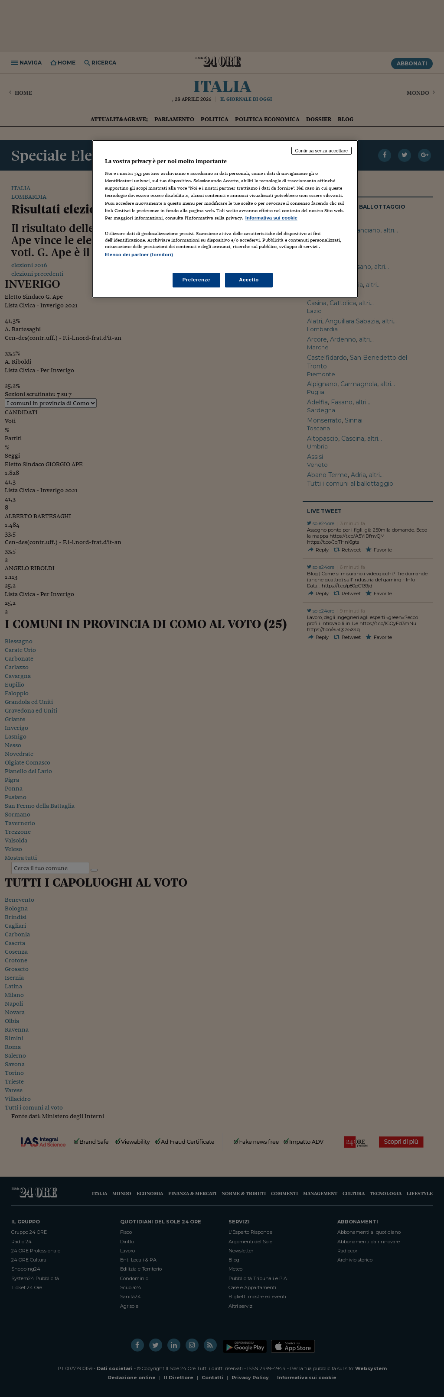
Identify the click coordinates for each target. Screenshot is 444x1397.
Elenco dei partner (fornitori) (139, 254)
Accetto (249, 279)
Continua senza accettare (321, 150)
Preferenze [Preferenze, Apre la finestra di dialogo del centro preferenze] (196, 279)
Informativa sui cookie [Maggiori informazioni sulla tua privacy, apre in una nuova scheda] (271, 217)
